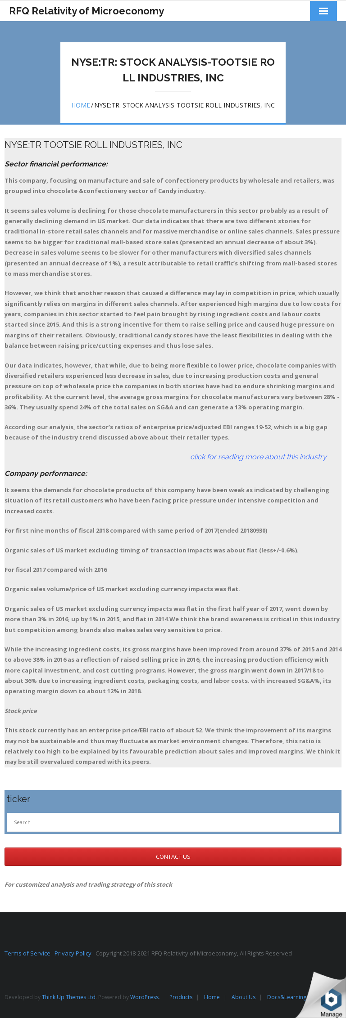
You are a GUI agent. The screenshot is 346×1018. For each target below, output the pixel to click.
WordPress (144, 997)
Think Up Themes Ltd (69, 997)
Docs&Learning (286, 997)
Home (80, 105)
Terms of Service (30, 953)
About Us (243, 997)
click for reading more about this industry (166, 457)
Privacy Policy (75, 953)
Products (180, 997)
